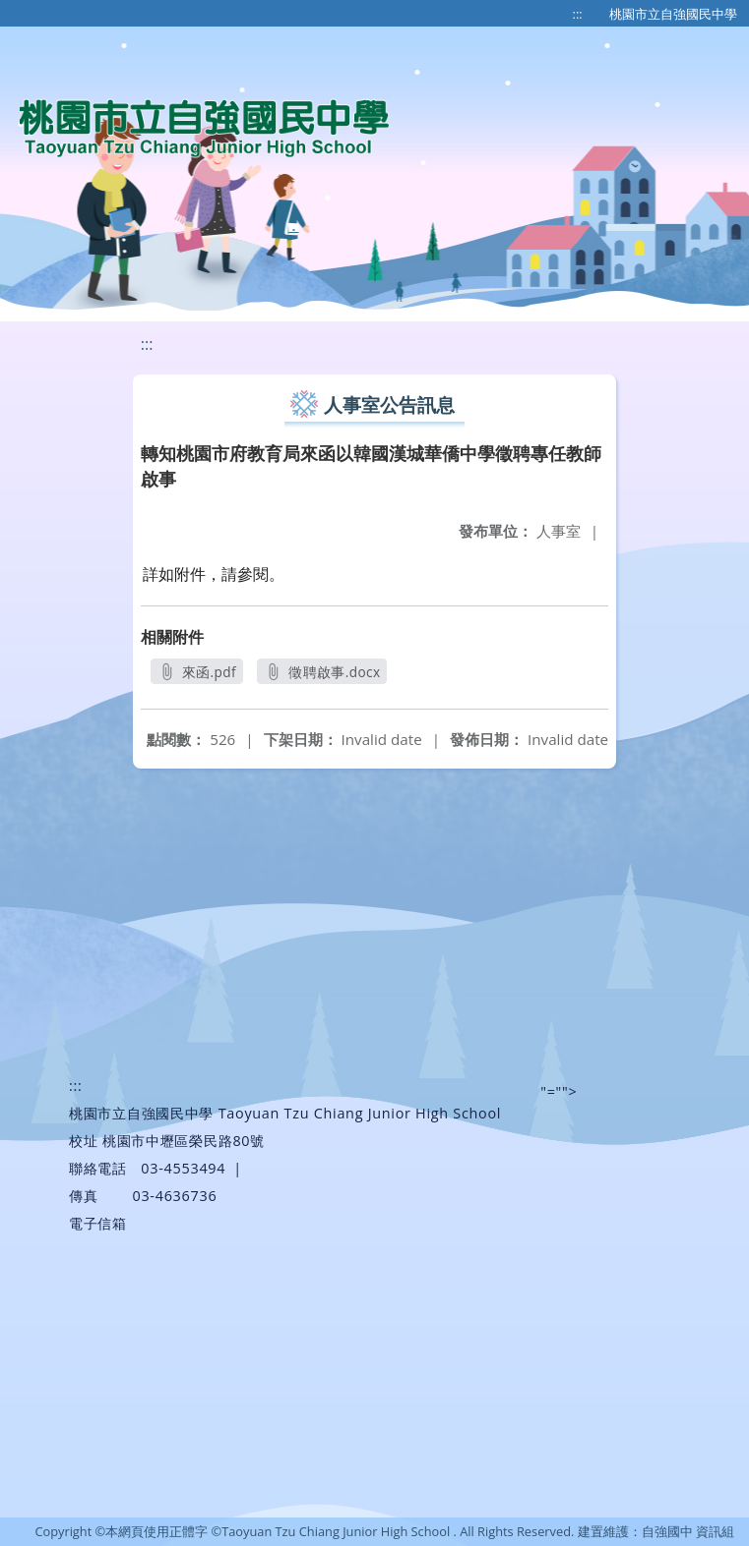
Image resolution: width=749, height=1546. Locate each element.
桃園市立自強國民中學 (673, 14)
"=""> (558, 1091)
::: (578, 14)
